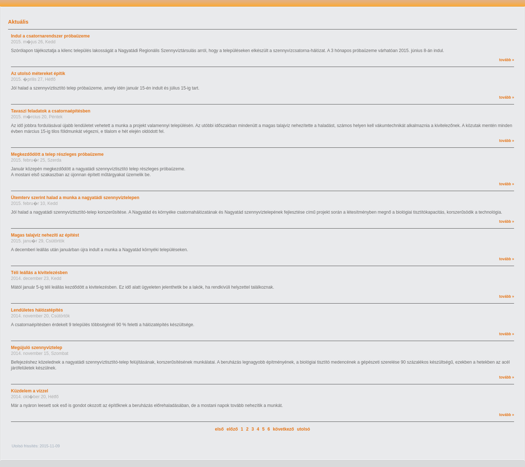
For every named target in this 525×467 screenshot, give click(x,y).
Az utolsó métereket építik (38, 73)
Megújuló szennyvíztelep (36, 347)
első (219, 429)
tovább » (506, 60)
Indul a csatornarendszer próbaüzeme (50, 36)
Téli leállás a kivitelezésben (39, 272)
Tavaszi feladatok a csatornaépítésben (50, 111)
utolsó (303, 429)
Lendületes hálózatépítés (37, 310)
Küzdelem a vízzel (29, 390)
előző (232, 429)
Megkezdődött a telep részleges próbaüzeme (57, 154)
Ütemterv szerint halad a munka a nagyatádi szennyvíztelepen (75, 197)
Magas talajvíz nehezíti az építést (45, 235)
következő (283, 429)
